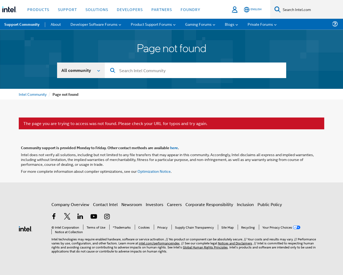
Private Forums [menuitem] (260, 24)
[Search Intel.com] (312, 9)
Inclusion (245, 204)
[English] (253, 9)
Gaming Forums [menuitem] (198, 24)
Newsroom (131, 204)
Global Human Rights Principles (205, 247)
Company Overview (70, 204)
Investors (154, 204)
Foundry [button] (190, 9)
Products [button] (38, 9)
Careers (174, 204)
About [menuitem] (56, 24)
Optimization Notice (154, 171)
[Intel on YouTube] (93, 217)
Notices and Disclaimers (235, 242)
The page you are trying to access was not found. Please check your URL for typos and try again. (115, 123)
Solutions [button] (96, 9)
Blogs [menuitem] (229, 24)
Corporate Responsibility (209, 204)
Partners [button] (161, 9)
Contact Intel (105, 204)
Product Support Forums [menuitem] (151, 24)
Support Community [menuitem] (21, 24)
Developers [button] (130, 9)
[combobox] (195, 70)
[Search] (277, 9)
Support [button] (67, 9)
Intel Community (33, 94)
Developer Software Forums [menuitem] (94, 24)
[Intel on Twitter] (67, 217)
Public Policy (270, 204)
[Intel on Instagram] (106, 217)
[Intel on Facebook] (53, 217)
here (174, 148)
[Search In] (81, 70)
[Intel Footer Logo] (25, 228)
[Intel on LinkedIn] (80, 217)
